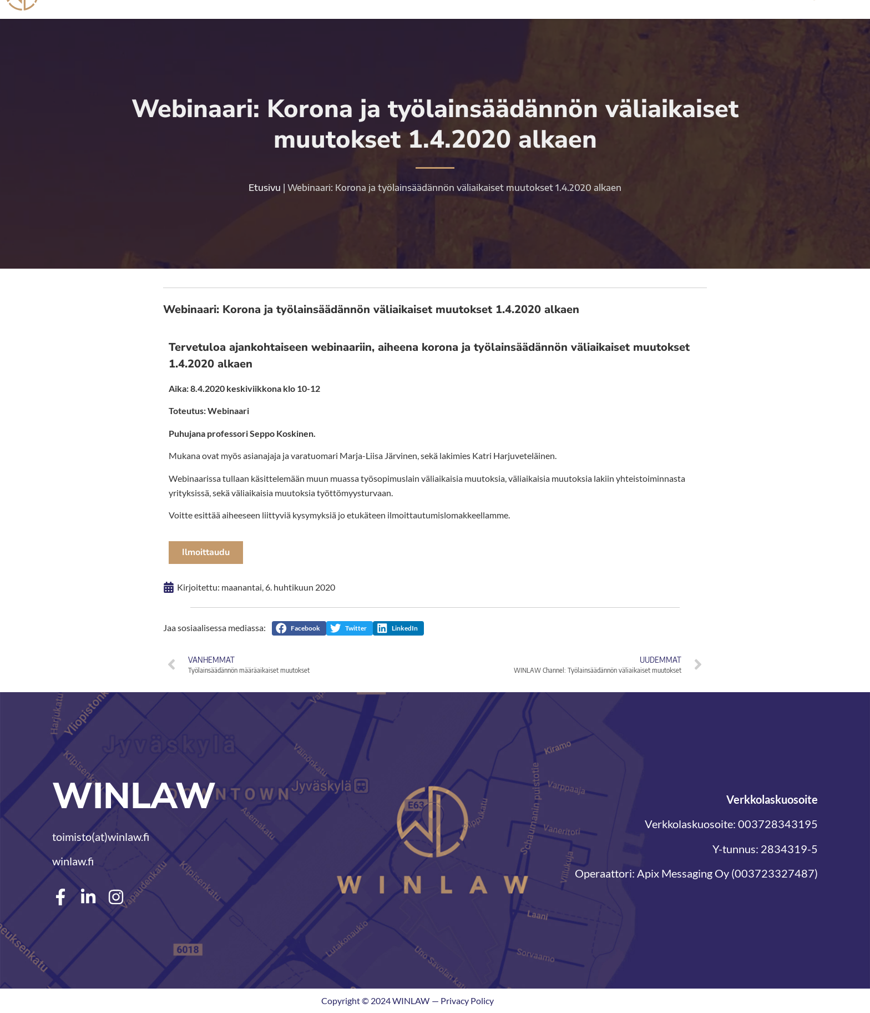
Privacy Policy (467, 1000)
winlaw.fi (73, 861)
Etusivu (265, 188)
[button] (299, 628)
